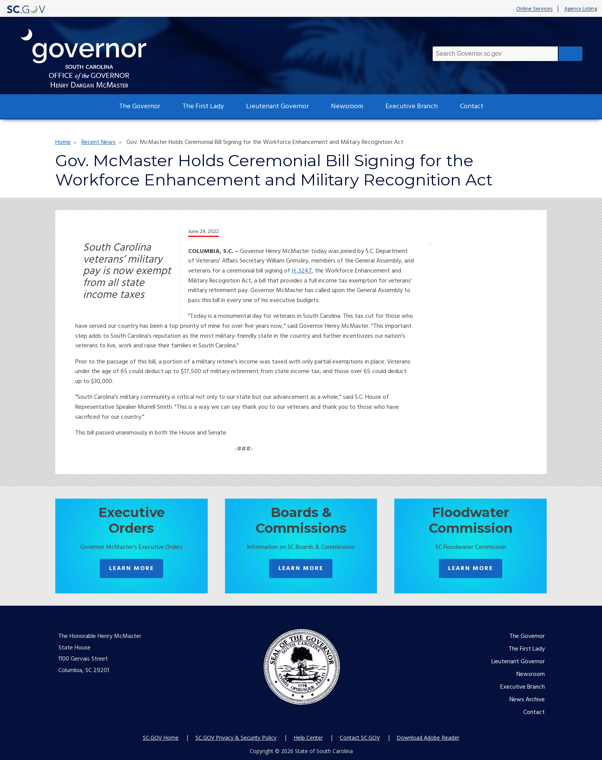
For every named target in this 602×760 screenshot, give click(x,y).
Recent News (98, 142)
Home (63, 142)
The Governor (139, 106)
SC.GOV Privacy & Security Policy (235, 737)
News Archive (527, 700)
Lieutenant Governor (277, 106)
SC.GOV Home (161, 737)
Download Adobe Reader (428, 737)
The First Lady (203, 106)
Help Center (308, 737)
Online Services (534, 8)
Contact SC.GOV (360, 737)
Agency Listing (580, 8)
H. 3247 (302, 271)
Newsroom (347, 106)
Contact (471, 106)
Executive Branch (411, 106)
